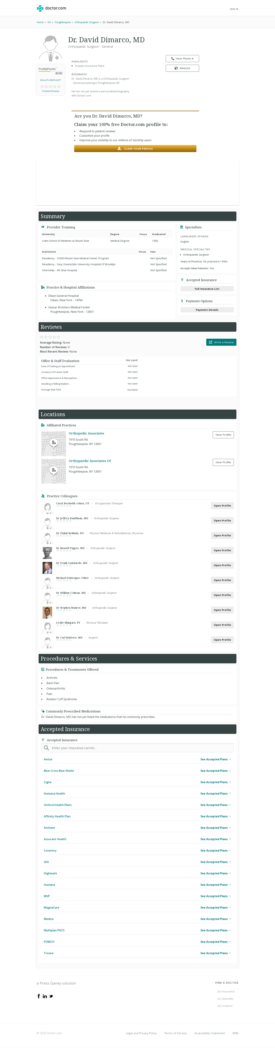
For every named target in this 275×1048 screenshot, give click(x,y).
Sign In (234, 9)
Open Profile (222, 505)
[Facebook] (39, 996)
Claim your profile (135, 149)
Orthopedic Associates (86, 433)
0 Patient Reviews (50, 91)
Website (182, 68)
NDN (235, 1033)
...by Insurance (225, 991)
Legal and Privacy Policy (141, 1033)
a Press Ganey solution (56, 983)
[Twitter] (51, 996)
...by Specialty (224, 998)
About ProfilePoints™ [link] (50, 80)
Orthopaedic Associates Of (90, 461)
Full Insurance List (207, 288)
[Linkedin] (45, 996)
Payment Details (207, 310)
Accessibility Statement (209, 1033)
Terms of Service (176, 1033)
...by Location (224, 1005)
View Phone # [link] (182, 58)
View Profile (223, 434)
